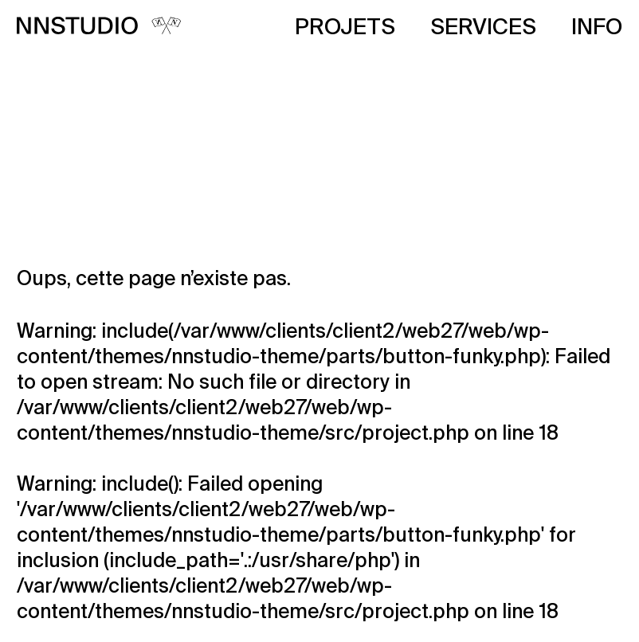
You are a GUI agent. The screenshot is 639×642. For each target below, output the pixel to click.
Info (596, 28)
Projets (345, 28)
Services (483, 28)
